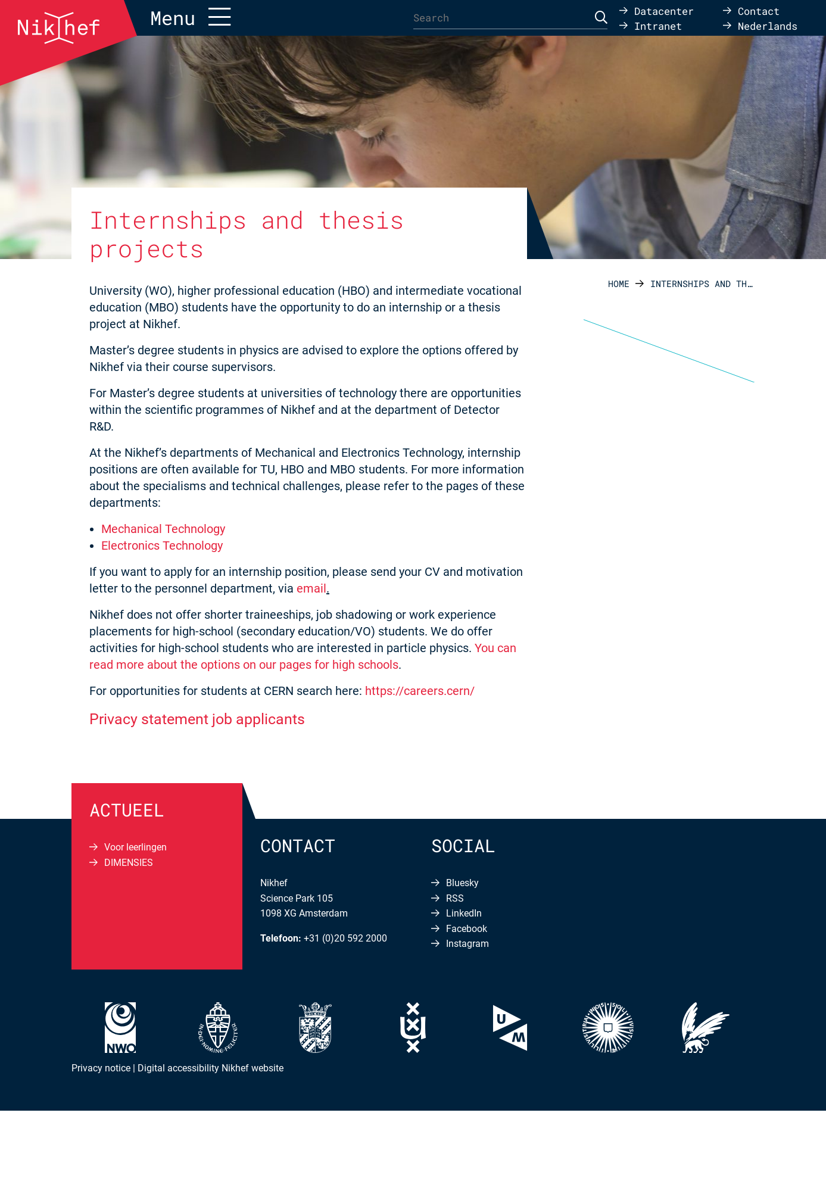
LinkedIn (464, 913)
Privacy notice (100, 1068)
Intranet (658, 25)
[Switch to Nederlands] (760, 25)
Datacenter (664, 10)
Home (618, 283)
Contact (759, 10)
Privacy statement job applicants (197, 719)
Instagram (467, 943)
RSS (455, 898)
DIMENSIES (128, 862)
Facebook (466, 928)
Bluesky (462, 883)
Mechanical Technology (163, 529)
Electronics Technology (162, 545)
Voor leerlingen (135, 847)
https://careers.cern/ (420, 691)
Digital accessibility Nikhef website (210, 1068)
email (311, 588)
